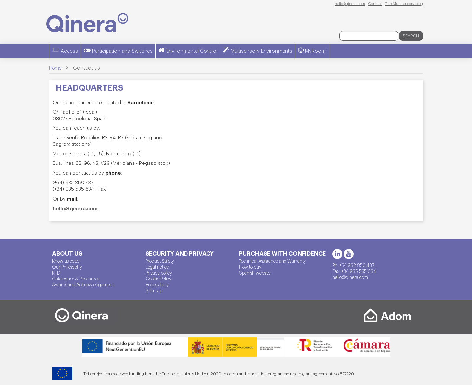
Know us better (66, 261)
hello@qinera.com (350, 3)
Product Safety (160, 261)
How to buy (250, 267)
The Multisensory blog (404, 3)
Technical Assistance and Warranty (272, 261)
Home (55, 68)
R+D (56, 273)
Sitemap (154, 290)
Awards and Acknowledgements (83, 284)
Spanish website (254, 273)
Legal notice (157, 267)
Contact (375, 3)
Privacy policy (159, 273)
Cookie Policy (158, 278)
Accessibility (157, 284)
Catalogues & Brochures (75, 278)
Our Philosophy (67, 267)
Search (411, 35)
